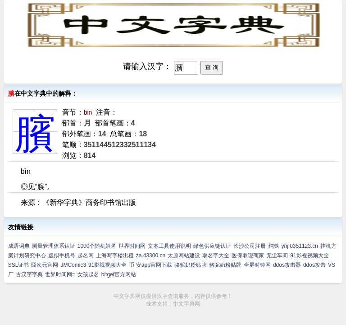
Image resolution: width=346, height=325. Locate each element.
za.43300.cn (150, 255)
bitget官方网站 (118, 274)
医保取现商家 (248, 255)
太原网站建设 (184, 255)
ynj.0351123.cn (300, 246)
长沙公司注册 (249, 246)
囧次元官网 (44, 265)
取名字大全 (215, 255)
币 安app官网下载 (150, 265)
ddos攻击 (314, 265)
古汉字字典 (29, 274)
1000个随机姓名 (97, 246)
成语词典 (19, 246)
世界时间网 (132, 246)
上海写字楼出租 (115, 255)
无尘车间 (277, 255)
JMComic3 (73, 265)
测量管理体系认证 (53, 246)
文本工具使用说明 (169, 246)
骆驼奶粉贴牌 (190, 265)
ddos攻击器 (287, 265)
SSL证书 (18, 265)
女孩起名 (88, 274)
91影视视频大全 (309, 255)
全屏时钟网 (257, 265)
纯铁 (274, 246)
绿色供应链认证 (212, 246)
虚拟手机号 (61, 255)
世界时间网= (60, 274)
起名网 (85, 255)
